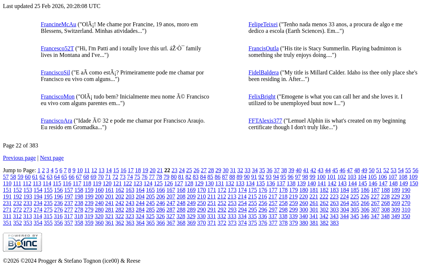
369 (191, 223)
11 (87, 170)
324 (139, 216)
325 (150, 216)
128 (188, 183)
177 (273, 190)
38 (284, 170)
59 (20, 177)
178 (283, 190)
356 (58, 223)
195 (48, 196)
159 (89, 190)
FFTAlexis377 (265, 120)
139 (301, 183)
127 (178, 183)
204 (140, 196)
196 (58, 196)
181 (314, 190)
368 (181, 223)
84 (203, 177)
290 (201, 210)
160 (99, 190)
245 (150, 203)
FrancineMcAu (58, 24)
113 (37, 183)
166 (160, 190)
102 (341, 177)
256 (262, 203)
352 (17, 223)
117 (77, 183)
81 (181, 177)
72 (115, 177)
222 (323, 196)
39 (291, 170)
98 (305, 177)
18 (138, 170)
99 (312, 177)
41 (306, 170)
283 (130, 210)
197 (68, 196)
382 (324, 223)
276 (58, 210)
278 (78, 210)
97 (298, 177)
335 (252, 216)
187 (375, 190)
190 (406, 190)
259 (293, 203)
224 (344, 196)
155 (48, 190)
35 (262, 170)
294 (242, 210)
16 (123, 170)
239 (89, 203)
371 (211, 223)
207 (170, 196)
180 (303, 190)
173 (232, 190)
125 (158, 183)
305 (354, 210)
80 (174, 177)
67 (79, 177)
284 (140, 210)
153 (27, 190)
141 (321, 183)
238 (78, 203)
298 (283, 210)
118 (87, 183)
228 (385, 196)
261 (314, 203)
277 (68, 210)
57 (6, 177)
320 (99, 216)
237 (68, 203)
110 (7, 183)
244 (140, 203)
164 (140, 190)
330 (201, 216)
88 (232, 177)
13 (101, 170)
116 (67, 183)
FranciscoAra (56, 120)
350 (405, 216)
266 (365, 203)
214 (242, 196)
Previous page (19, 158)
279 (89, 210)
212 (221, 196)
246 (160, 203)
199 (89, 196)
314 (37, 216)
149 (403, 183)
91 (254, 177)
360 (99, 223)
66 (71, 177)
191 (7, 196)
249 (191, 203)
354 (38, 223)
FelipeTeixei (263, 24)
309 (395, 210)
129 (199, 183)
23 (174, 170)
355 (48, 223)
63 (50, 177)
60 (28, 177)
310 (406, 210)
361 (109, 223)
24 (182, 170)
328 (180, 216)
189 (395, 190)
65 (64, 177)
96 (291, 177)
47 (350, 170)
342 (323, 216)
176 (262, 190)
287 (170, 210)
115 (57, 183)
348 (385, 216)
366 (160, 223)
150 (413, 183)
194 (38, 196)
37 (277, 170)
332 (221, 216)
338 (283, 216)
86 (217, 177)
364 (140, 223)
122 (127, 183)
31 (233, 170)
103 (352, 177)
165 (150, 190)
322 (119, 216)
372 (222, 223)
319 (88, 216)
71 (108, 177)
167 (170, 190)
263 (334, 203)
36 (269, 170)
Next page (52, 158)
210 (201, 196)
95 (283, 177)
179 (293, 190)
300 (303, 210)
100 (321, 177)
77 (152, 177)
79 (166, 177)
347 (375, 216)
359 (89, 223)
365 (150, 223)
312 (17, 216)
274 (38, 210)
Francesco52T (57, 48)
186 (365, 190)
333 (231, 216)
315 (47, 216)
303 (334, 210)
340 (303, 216)
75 (137, 177)
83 (196, 177)
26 (196, 170)
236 (58, 203)
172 (222, 190)
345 (354, 216)
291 (211, 210)
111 (17, 183)
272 (17, 210)
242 (119, 203)
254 (242, 203)
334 (242, 216)
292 (222, 210)
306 (365, 210)
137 (280, 183)
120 (107, 183)
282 (119, 210)
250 (201, 203)
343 (334, 216)
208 (181, 196)
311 (7, 216)
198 (78, 196)
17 (131, 170)
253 (232, 203)
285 (150, 210)
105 (372, 177)
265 (354, 203)
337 (272, 216)
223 (334, 196)
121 (117, 183)
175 (252, 190)
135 (260, 183)
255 (252, 203)
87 (225, 177)
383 (334, 223)
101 (331, 177)
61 (35, 177)
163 (130, 190)
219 (293, 196)
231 (7, 203)
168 (181, 190)
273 (27, 210)
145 (362, 183)
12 (94, 170)
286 (160, 210)
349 (395, 216)
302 (324, 210)
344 (344, 216)
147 (383, 183)
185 (354, 190)
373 (232, 223)
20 (153, 170)
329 (191, 216)
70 (101, 177)
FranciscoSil (55, 72)
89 (239, 177)
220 (303, 196)
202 (119, 196)
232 (17, 203)
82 (188, 177)
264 (344, 203)
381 (314, 223)
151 (7, 190)
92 (261, 177)
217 (272, 196)
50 (372, 170)
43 (320, 170)
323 (129, 216)
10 (80, 170)
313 (27, 216)
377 (273, 223)
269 (395, 203)
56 (415, 170)
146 (372, 183)
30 (226, 170)
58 (13, 177)
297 (273, 210)
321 (109, 216)
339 (293, 216)
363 (130, 223)
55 (408, 170)
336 (262, 216)
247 (170, 203)
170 (201, 190)
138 (291, 183)
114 (47, 183)
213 (231, 196)
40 (299, 170)
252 (222, 203)
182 (324, 190)
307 (375, 210)
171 (211, 190)
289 (191, 210)
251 (211, 203)
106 (382, 177)
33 (247, 170)
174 (242, 190)
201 (109, 196)
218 (283, 196)
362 (119, 223)
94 (276, 177)
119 (97, 183)
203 (130, 196)
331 (211, 216)
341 (313, 216)
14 (109, 170)
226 (364, 196)
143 (342, 183)
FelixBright (262, 96)
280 (99, 210)
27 (204, 170)
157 (68, 190)
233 (27, 203)
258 (283, 203)
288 (181, 210)
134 (250, 183)
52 (386, 170)
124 (147, 183)
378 (283, 223)
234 (38, 203)
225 (354, 196)
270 (406, 203)
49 (364, 170)
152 (17, 190)
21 (160, 170)
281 (109, 210)
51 (379, 170)
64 (57, 177)
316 (58, 216)
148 (393, 183)
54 (401, 170)
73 (123, 177)
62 (42, 177)
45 (335, 170)
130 (209, 183)
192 (17, 196)
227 (375, 196)
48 (357, 170)
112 (27, 183)
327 (170, 216)
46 (342, 170)
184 (344, 190)
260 (303, 203)
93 (269, 177)
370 (201, 223)
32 (240, 170)
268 (385, 203)
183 (334, 190)
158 (78, 190)
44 (328, 170)
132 (229, 183)
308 (385, 210)
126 (168, 183)
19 (145, 170)
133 (239, 183)
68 (86, 177)
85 (210, 177)
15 (116, 170)
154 (38, 190)
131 (219, 183)
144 (352, 183)
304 (344, 210)
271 (7, 210)
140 (311, 183)
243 (130, 203)
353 (27, 223)
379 (293, 223)
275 (48, 210)
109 (413, 177)
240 (99, 203)
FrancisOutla (264, 48)
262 (324, 203)
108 (403, 177)
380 (303, 223)
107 (392, 177)
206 (160, 196)
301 (314, 210)
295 (252, 210)
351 (7, 223)
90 (247, 177)
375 (252, 223)
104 (362, 177)
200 (99, 196)
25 (189, 170)
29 (218, 170)
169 (191, 190)
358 (78, 223)
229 (395, 196)
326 (160, 216)
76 (144, 177)
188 (385, 190)
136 (270, 183)
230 (405, 196)
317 (68, 216)
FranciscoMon (57, 96)
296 (262, 210)
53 (393, 170)
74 (130, 177)
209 (191, 196)
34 (255, 170)
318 (78, 216)
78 (159, 177)
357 (68, 223)
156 (58, 190)
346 (364, 216)
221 (313, 196)
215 (252, 196)
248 (181, 203)
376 (262, 223)
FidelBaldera (264, 72)
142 (331, 183)
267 (375, 203)
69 (93, 177)
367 (170, 223)
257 (273, 203)
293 (232, 210)
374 (242, 223)
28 (211, 170)
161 (109, 190)
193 (27, 196)
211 (211, 196)
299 (293, 210)
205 (150, 196)
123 (137, 183)
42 (313, 170)
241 (109, 203)
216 (262, 196)
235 (48, 203)
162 (119, 190)
